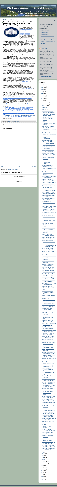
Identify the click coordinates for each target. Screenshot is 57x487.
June (43, 453)
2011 (42, 474)
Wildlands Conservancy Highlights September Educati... (47, 310)
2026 (42, 84)
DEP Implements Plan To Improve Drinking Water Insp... (47, 317)
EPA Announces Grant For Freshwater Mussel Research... (47, 393)
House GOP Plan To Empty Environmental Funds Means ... (49, 154)
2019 (42, 96)
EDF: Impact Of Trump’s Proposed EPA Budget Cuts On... (48, 288)
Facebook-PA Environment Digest (48, 37)
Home (19, 166)
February (44, 461)
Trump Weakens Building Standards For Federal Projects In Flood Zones (19, 115)
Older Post (34, 166)
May (43, 455)
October (44, 105)
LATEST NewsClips (45, 30)
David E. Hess (44, 48)
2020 (42, 95)
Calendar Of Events (45, 34)
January (44, 463)
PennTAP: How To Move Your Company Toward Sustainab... (48, 426)
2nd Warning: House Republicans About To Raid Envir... (48, 220)
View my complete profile (46, 76)
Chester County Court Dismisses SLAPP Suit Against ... (47, 369)
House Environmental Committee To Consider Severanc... (47, 173)
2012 (42, 472)
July (43, 452)
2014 (42, 469)
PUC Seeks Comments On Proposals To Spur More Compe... (48, 119)
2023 (42, 89)
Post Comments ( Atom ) (12, 169)
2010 (42, 476)
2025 (42, 85)
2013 (42, 470)
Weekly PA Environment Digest (47, 39)
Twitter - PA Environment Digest (47, 36)
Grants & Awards (44, 32)
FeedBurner (21, 183)
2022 (42, 91)
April (43, 457)
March (43, 459)
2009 (42, 478)
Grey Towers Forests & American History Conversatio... (47, 162)
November (44, 103)
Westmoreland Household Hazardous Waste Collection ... (48, 242)
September (44, 107)
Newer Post (3, 166)
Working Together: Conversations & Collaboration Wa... (46, 137)
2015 (42, 467)
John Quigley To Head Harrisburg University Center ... (48, 203)
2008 (42, 479)
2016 (42, 465)
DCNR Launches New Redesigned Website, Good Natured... (48, 123)
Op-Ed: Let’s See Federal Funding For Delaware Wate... (47, 225)
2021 (42, 93)
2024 (42, 87)
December (44, 102)
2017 (42, 100)
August (44, 109)
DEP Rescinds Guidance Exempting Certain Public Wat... (48, 292)
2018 (42, 98)
